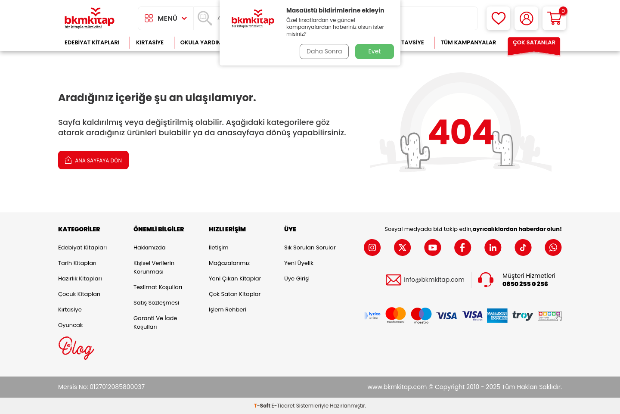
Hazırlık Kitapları (80, 278)
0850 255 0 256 (525, 284)
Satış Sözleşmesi (156, 303)
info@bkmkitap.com (434, 280)
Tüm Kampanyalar (468, 42)
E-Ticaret (283, 405)
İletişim (219, 247)
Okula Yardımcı (204, 42)
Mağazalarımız (229, 263)
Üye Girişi (297, 278)
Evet (375, 51)
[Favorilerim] (498, 18)
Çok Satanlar (534, 42)
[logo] (89, 18)
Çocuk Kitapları (79, 294)
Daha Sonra (324, 51)
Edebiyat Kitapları (92, 42)
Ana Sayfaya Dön (93, 159)
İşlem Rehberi (227, 309)
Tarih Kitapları (77, 263)
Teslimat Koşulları (157, 287)
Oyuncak (70, 325)
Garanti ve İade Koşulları (155, 322)
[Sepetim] (554, 18)
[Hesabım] (526, 18)
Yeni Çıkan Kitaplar (235, 278)
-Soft (263, 405)
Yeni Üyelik (298, 263)
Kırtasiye (150, 42)
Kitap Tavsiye (404, 42)
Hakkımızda (149, 247)
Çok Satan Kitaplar (234, 294)
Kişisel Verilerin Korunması (153, 267)
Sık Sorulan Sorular (310, 247)
